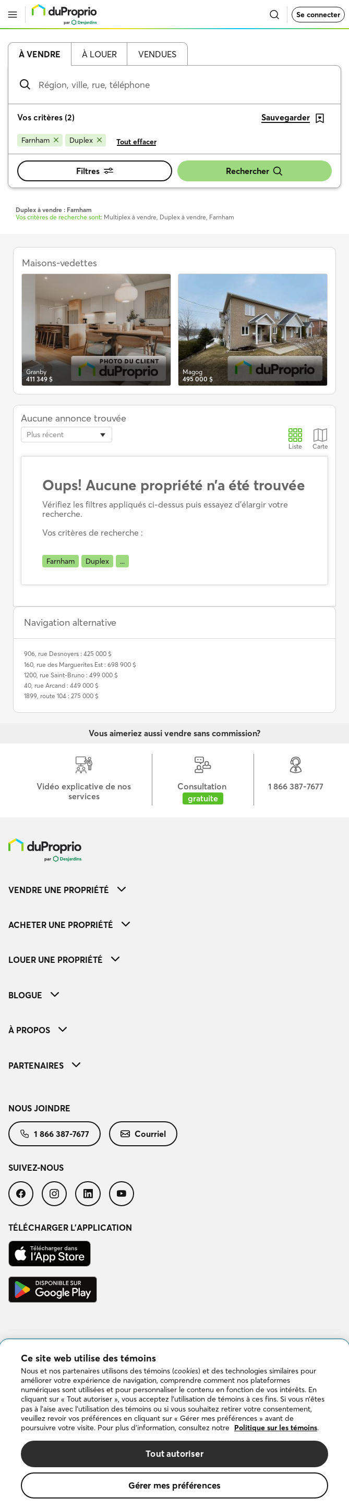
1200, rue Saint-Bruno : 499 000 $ (71, 675)
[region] (174, 1425)
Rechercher (254, 171)
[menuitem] (174, 890)
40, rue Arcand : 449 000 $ (61, 685)
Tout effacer (136, 141)
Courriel (143, 1134)
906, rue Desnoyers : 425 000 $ (68, 654)
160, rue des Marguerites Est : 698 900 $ (80, 664)
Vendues (157, 54)
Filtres (94, 171)
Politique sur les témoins (275, 1427)
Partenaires (44, 1065)
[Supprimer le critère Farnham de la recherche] (40, 140)
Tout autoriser (174, 1453)
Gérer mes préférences (174, 1485)
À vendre (40, 54)
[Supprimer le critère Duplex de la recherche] (85, 140)
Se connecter (318, 14)
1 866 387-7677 (54, 1134)
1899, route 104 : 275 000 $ (61, 696)
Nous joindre (39, 1108)
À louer (99, 54)
